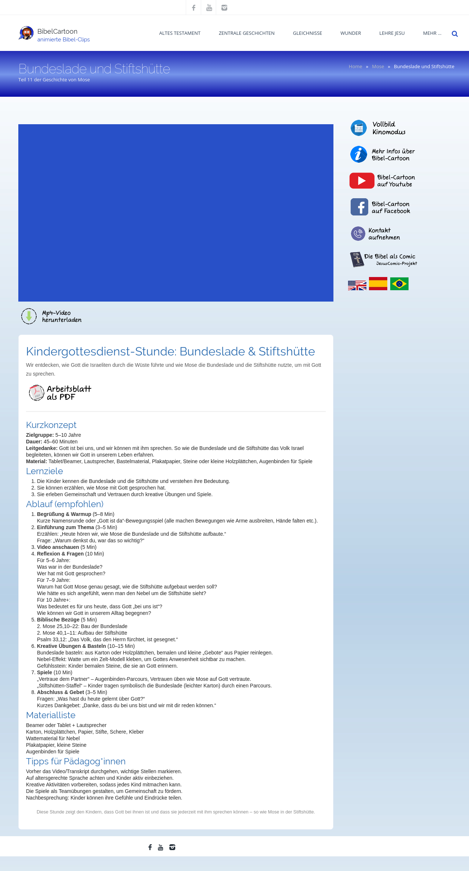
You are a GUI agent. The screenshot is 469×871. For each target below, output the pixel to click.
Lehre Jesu (392, 33)
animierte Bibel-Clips (63, 39)
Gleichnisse (307, 33)
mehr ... (432, 33)
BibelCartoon (57, 31)
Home (355, 66)
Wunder (350, 33)
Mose (378, 66)
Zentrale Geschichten (246, 33)
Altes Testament (180, 33)
